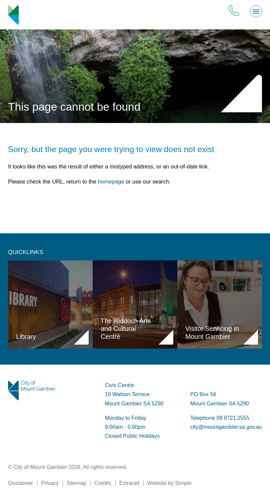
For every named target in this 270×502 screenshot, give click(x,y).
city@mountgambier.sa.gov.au (226, 427)
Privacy (50, 483)
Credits (102, 483)
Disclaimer (20, 483)
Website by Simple (169, 483)
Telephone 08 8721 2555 (219, 418)
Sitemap (76, 483)
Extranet (129, 483)
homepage (111, 181)
